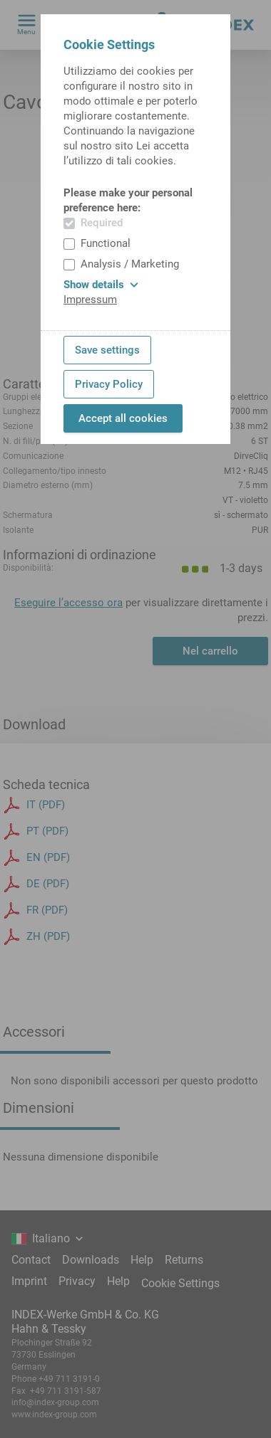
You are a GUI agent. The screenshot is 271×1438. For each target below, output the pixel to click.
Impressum (90, 299)
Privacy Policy (109, 384)
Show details (100, 284)
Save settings (107, 350)
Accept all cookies (123, 418)
